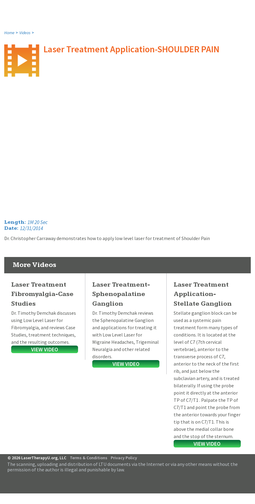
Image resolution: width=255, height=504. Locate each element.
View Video (44, 349)
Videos (25, 33)
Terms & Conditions (88, 457)
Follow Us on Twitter (245, 477)
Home (9, 33)
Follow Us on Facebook (236, 477)
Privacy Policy (124, 457)
